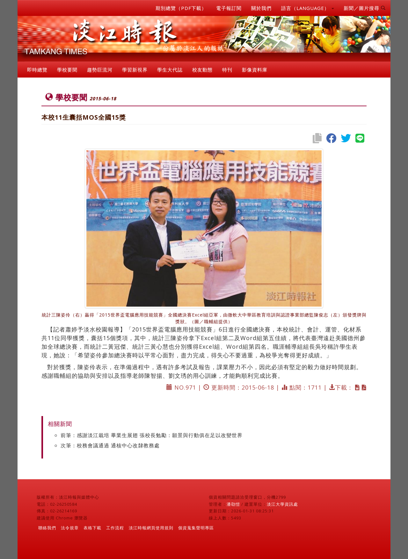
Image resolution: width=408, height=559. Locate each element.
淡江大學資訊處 (282, 504)
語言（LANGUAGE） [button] (307, 8)
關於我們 (261, 8)
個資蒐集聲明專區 (196, 528)
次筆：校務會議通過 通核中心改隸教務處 (110, 445)
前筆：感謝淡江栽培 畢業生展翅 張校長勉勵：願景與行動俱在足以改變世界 (152, 435)
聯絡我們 (47, 528)
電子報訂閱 (229, 8)
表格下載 (92, 528)
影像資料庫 (254, 69)
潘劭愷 (233, 504)
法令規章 (70, 528)
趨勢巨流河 (100, 69)
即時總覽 (37, 69)
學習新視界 (135, 69)
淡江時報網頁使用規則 (151, 528)
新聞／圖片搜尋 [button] (365, 8)
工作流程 (115, 528)
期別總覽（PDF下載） (181, 8)
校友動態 (202, 69)
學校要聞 (67, 69)
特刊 (227, 69)
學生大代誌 (170, 69)
